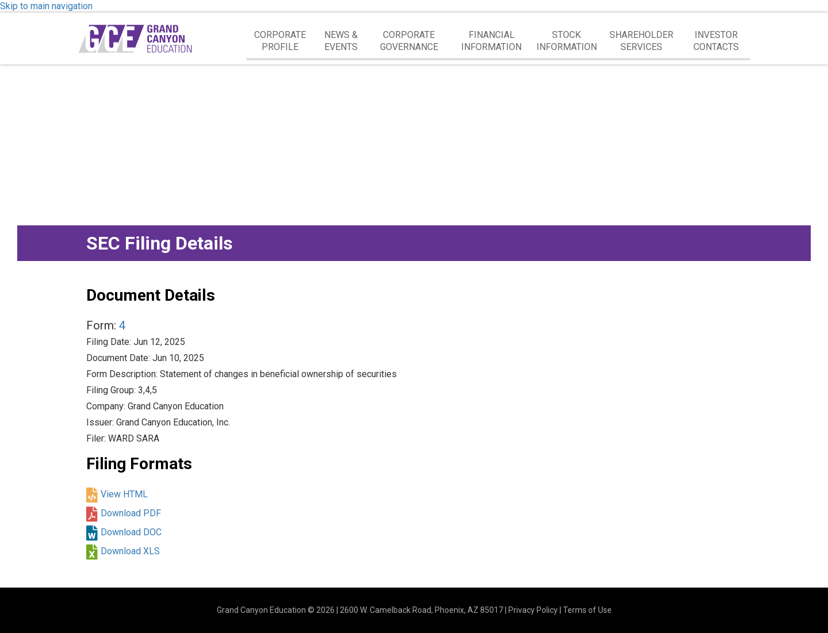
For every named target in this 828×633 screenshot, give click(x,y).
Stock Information (566, 41)
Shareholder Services (641, 41)
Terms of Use (587, 610)
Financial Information (491, 41)
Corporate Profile (280, 41)
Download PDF (131, 513)
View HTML (124, 494)
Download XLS (130, 551)
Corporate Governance (409, 41)
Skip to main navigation (46, 6)
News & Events (341, 41)
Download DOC (131, 532)
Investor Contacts (716, 41)
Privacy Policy (533, 610)
